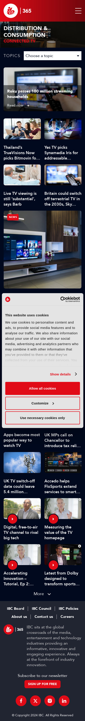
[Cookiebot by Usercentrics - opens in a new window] (60, 299)
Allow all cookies (42, 388)
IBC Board (15, 608)
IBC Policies (68, 608)
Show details (60, 374)
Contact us (44, 616)
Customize (42, 403)
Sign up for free (42, 684)
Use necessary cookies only (42, 418)
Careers (67, 616)
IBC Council (41, 608)
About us (19, 616)
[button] (77, 10)
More (39, 594)
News (13, 217)
